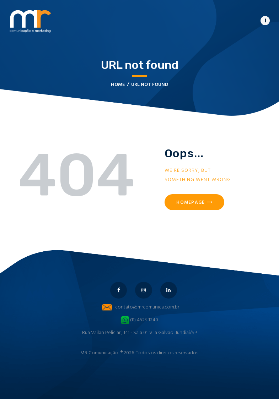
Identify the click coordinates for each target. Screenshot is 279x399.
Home (118, 84)
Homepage (190, 202)
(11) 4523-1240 (139, 320)
